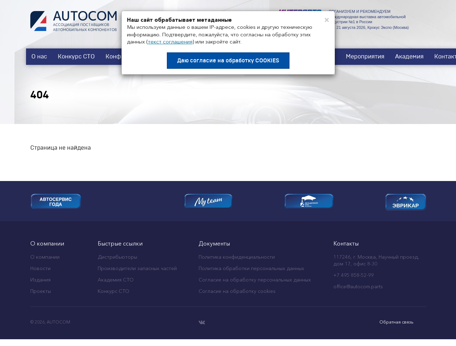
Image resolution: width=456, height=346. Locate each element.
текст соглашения (170, 41)
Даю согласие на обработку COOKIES (228, 60)
